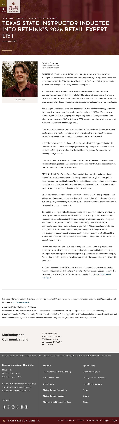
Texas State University (14, 18)
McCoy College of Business (43, 18)
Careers (80, 420)
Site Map (5, 400)
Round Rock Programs (93, 384)
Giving (86, 402)
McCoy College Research (54, 396)
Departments (49, 384)
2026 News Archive (60, 356)
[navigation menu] (3, 3)
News (40, 356)
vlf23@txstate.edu (21, 302)
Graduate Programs (91, 372)
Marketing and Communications (57, 402)
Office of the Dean (51, 378)
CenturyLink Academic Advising (57, 372)
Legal (114, 420)
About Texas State (66, 420)
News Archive (48, 356)
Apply (106, 420)
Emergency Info (94, 420)
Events (86, 396)
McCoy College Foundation (55, 390)
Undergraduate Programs (94, 378)
